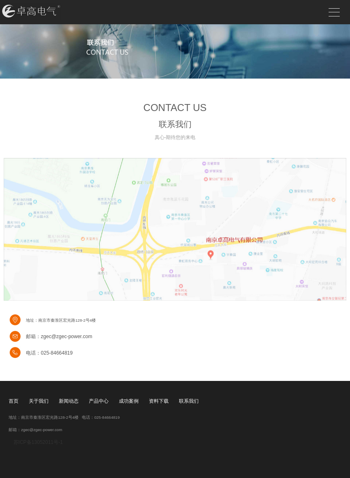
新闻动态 (69, 401)
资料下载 (159, 401)
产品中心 (99, 401)
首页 (14, 401)
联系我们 (189, 401)
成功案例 (129, 401)
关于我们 (39, 401)
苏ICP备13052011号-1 (37, 442)
